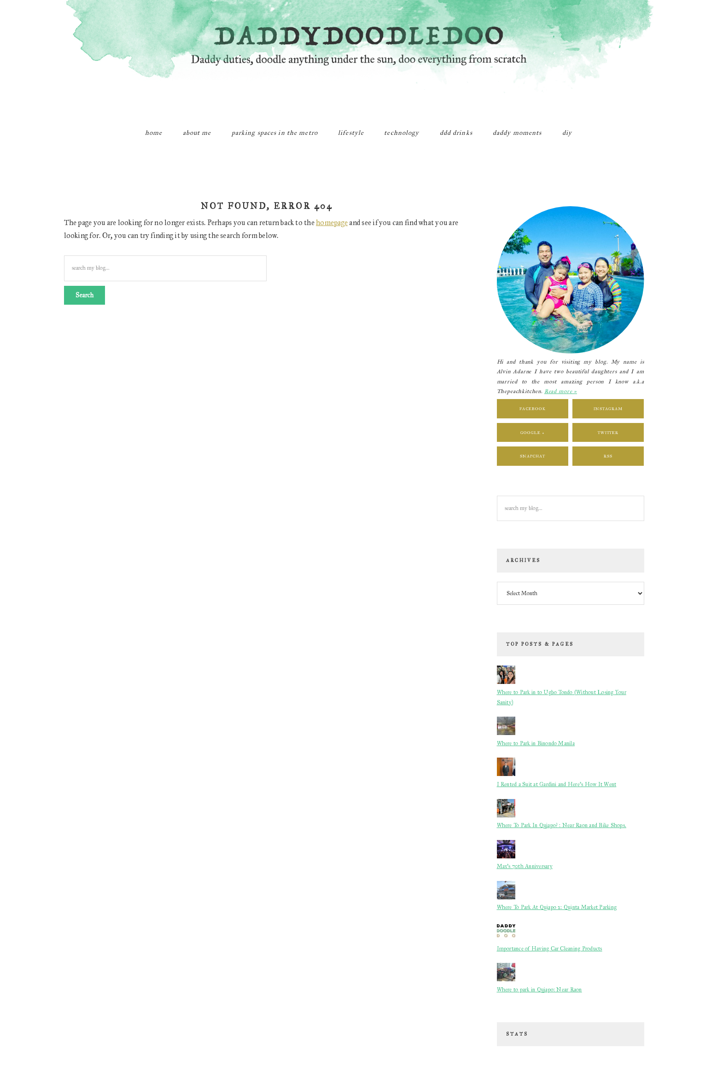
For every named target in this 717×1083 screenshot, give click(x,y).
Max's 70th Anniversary (525, 866)
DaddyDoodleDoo (358, 57)
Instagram (608, 408)
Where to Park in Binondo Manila (536, 743)
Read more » (560, 391)
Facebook (532, 408)
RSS (608, 455)
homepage (332, 222)
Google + (532, 432)
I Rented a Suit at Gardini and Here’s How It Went (557, 784)
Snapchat (532, 455)
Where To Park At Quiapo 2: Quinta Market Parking (557, 907)
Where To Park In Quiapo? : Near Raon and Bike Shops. (561, 825)
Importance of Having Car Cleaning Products (549, 948)
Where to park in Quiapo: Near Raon (539, 989)
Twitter (608, 432)
